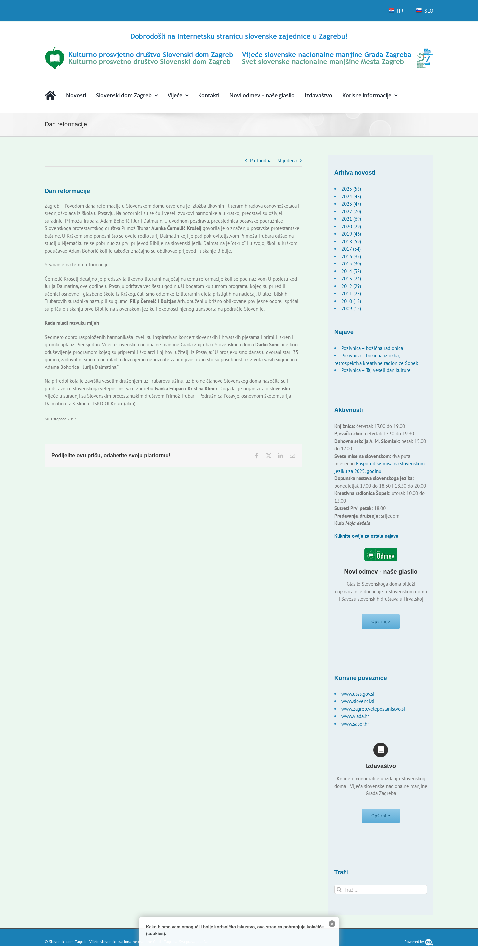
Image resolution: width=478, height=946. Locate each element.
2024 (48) (351, 196)
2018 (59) (351, 241)
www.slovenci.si (357, 702)
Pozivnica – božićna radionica (372, 348)
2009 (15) (351, 308)
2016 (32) (351, 256)
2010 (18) (351, 301)
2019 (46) (351, 234)
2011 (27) (351, 293)
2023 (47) (351, 204)
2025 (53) (351, 189)
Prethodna (260, 161)
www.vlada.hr (355, 717)
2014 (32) (351, 271)
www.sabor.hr (355, 725)
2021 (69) (351, 219)
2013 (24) (351, 278)
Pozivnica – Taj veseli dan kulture (376, 370)
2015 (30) (351, 264)
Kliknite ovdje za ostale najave (366, 536)
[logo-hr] (239, 34)
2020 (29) (351, 226)
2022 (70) (351, 211)
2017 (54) (351, 249)
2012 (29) (351, 286)
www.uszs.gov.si (357, 695)
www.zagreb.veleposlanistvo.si (373, 710)
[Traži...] (381, 892)
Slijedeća (287, 161)
